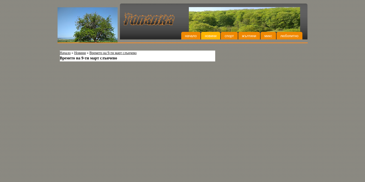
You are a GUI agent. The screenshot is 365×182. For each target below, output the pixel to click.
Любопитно (289, 36)
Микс (268, 36)
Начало (191, 36)
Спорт (229, 36)
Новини (210, 36)
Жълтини (249, 36)
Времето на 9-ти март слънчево (113, 53)
